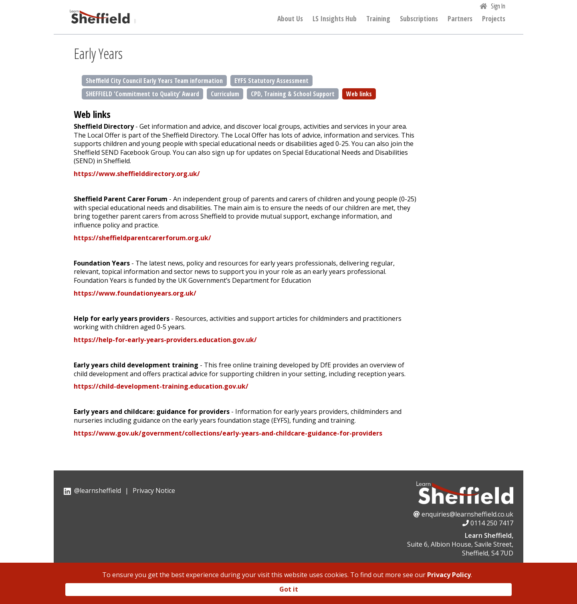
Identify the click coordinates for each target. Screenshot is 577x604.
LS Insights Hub (335, 18)
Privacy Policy (449, 574)
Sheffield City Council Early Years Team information (154, 80)
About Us (290, 18)
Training (378, 18)
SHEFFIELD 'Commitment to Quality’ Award (142, 93)
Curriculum (225, 93)
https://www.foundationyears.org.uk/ (135, 293)
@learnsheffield (97, 490)
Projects (493, 18)
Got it (288, 589)
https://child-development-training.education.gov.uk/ (161, 386)
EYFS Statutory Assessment (271, 80)
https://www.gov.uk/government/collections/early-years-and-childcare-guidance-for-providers (228, 433)
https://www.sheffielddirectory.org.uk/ (137, 173)
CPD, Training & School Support (293, 93)
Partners (460, 18)
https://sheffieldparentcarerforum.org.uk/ (142, 237)
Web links (359, 93)
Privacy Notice (154, 490)
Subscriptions (419, 18)
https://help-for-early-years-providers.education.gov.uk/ (165, 339)
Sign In (498, 6)
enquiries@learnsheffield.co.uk (467, 514)
